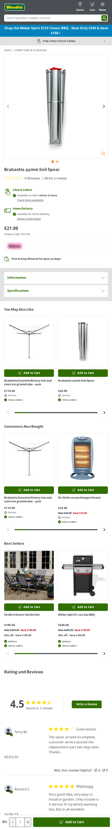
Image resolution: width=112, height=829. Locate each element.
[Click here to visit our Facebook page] (48, 780)
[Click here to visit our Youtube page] (56, 780)
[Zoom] (103, 153)
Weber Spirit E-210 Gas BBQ (76, 615)
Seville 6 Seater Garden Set (22, 615)
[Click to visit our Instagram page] (72, 780)
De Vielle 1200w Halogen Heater (79, 497)
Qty (4, 821)
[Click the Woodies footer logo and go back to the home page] (56, 701)
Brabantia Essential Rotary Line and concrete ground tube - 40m (28, 382)
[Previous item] (7, 41)
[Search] (104, 18)
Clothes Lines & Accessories (31, 50)
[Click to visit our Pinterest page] (64, 780)
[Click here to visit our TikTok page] (40, 780)
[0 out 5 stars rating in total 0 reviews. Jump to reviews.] (22, 178)
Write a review (55, 178)
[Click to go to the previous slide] (8, 106)
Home (7, 50)
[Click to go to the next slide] (104, 106)
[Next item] (105, 41)
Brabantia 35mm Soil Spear (76, 380)
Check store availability (30, 200)
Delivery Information (29, 219)
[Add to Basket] (71, 822)
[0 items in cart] (92, 7)
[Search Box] (56, 18)
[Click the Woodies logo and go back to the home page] (14, 7)
